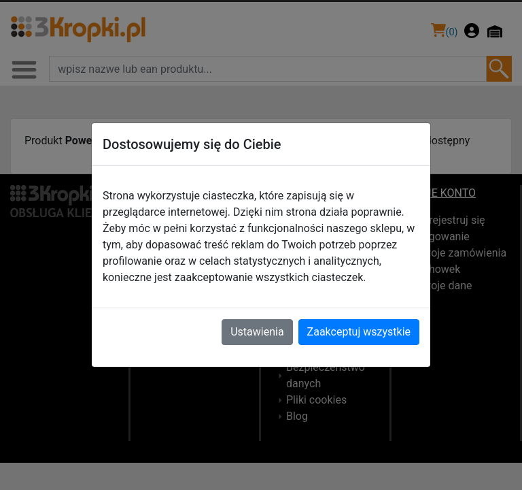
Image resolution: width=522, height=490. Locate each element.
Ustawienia (256, 331)
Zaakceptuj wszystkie (359, 331)
